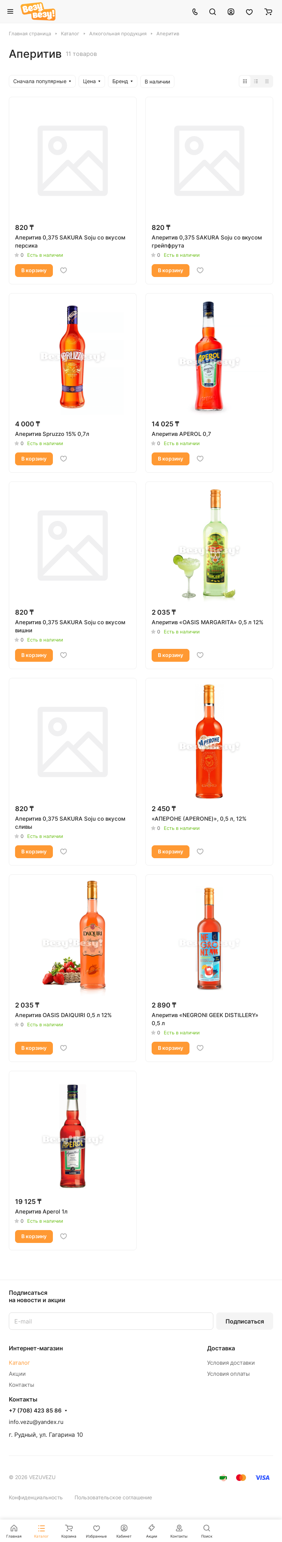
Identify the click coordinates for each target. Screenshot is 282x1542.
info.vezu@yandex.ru (36, 1421)
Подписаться (244, 1321)
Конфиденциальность (36, 1497)
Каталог (19, 1362)
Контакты (21, 1384)
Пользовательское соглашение (113, 1497)
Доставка (221, 1348)
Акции (17, 1373)
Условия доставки (231, 1362)
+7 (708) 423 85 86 (35, 1410)
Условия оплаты (228, 1373)
